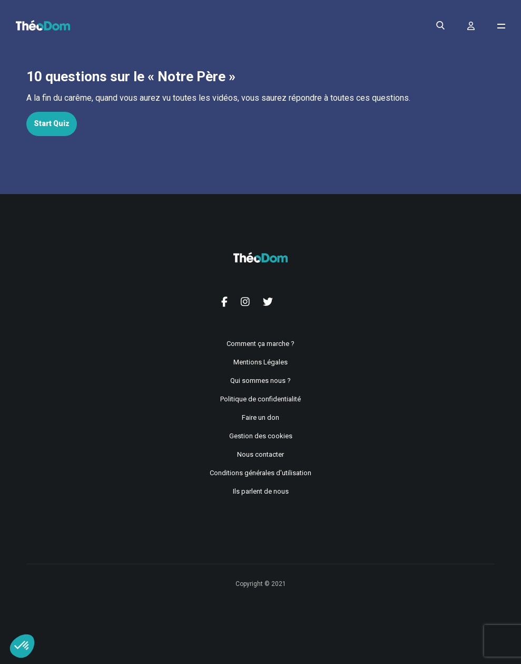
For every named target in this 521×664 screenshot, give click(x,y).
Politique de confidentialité (260, 399)
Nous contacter (260, 454)
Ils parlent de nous (261, 491)
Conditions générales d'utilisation (260, 473)
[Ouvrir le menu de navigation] (501, 26)
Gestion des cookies (260, 436)
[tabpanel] (260, 98)
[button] (22, 646)
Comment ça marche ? (260, 344)
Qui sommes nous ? (260, 380)
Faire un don (260, 417)
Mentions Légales (260, 362)
